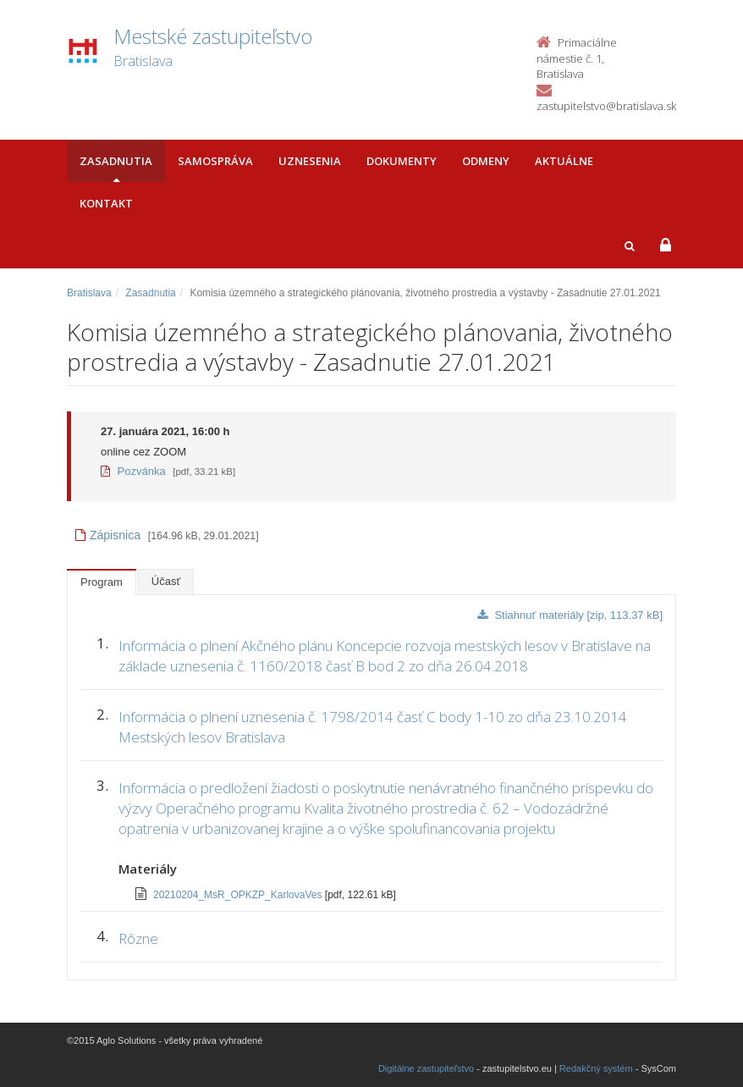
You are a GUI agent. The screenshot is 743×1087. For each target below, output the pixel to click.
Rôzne (138, 938)
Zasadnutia (116, 160)
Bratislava (89, 293)
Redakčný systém (596, 1068)
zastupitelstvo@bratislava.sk (606, 105)
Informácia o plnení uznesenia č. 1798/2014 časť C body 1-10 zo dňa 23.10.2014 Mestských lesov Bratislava (372, 727)
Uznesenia (309, 160)
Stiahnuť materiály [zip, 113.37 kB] (570, 615)
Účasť (166, 581)
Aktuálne (564, 160)
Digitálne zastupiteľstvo (426, 1068)
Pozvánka (133, 471)
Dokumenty (401, 160)
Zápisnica (107, 535)
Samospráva (215, 160)
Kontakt (106, 203)
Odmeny (485, 160)
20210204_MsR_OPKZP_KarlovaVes (239, 895)
